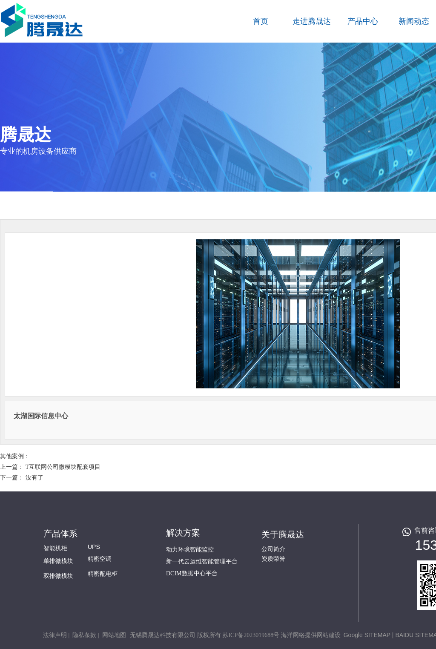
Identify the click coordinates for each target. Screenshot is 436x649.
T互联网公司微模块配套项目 (63, 467)
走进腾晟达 (312, 21)
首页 (260, 21)
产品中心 (362, 21)
